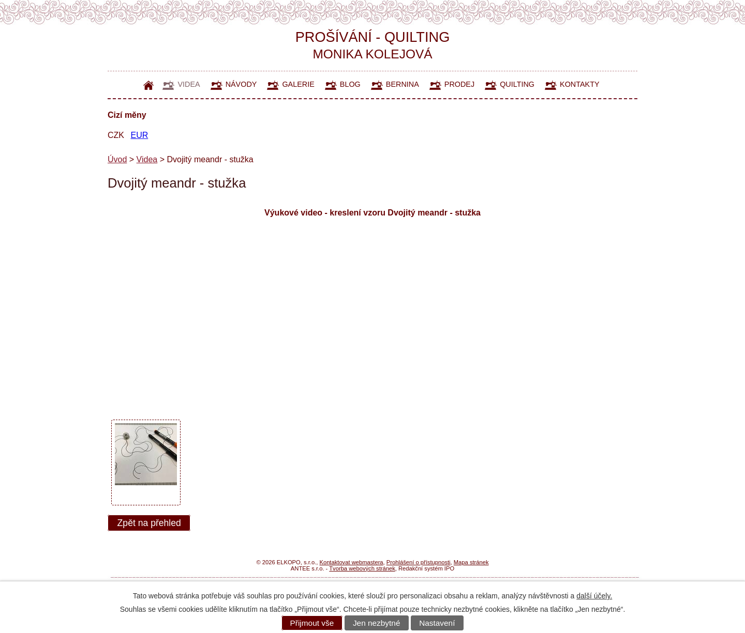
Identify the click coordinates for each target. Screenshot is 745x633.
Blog (350, 84)
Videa (188, 84)
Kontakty (580, 84)
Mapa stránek (471, 562)
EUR (139, 135)
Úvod (148, 84)
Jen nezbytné (376, 623)
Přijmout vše (312, 623)
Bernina (402, 84)
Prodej (459, 84)
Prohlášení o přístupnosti (418, 562)
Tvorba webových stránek (362, 568)
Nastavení (437, 623)
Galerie (298, 84)
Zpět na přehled (149, 523)
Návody (241, 84)
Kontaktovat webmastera (351, 562)
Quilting (517, 84)
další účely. (594, 596)
